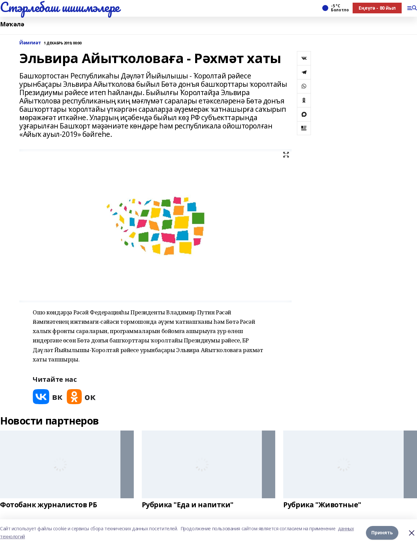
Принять (382, 532)
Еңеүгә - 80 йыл (377, 8)
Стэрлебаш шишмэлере (59, 7)
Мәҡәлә (12, 24)
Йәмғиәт (30, 43)
